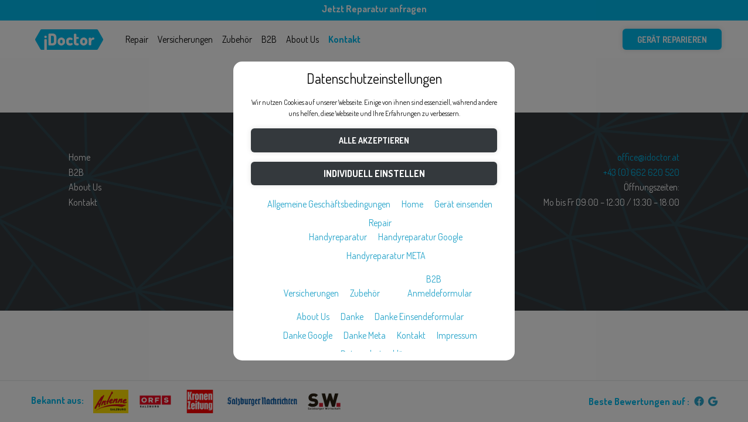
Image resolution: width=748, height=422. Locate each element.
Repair (380, 222)
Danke (352, 316)
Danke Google (307, 335)
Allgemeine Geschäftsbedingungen (328, 204)
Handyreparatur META (386, 255)
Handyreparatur (338, 236)
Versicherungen (311, 293)
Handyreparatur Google (420, 236)
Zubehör (365, 293)
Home (412, 204)
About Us (313, 316)
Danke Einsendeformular (419, 316)
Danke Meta (365, 335)
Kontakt (411, 335)
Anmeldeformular (439, 293)
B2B (433, 279)
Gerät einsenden (463, 204)
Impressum (457, 335)
